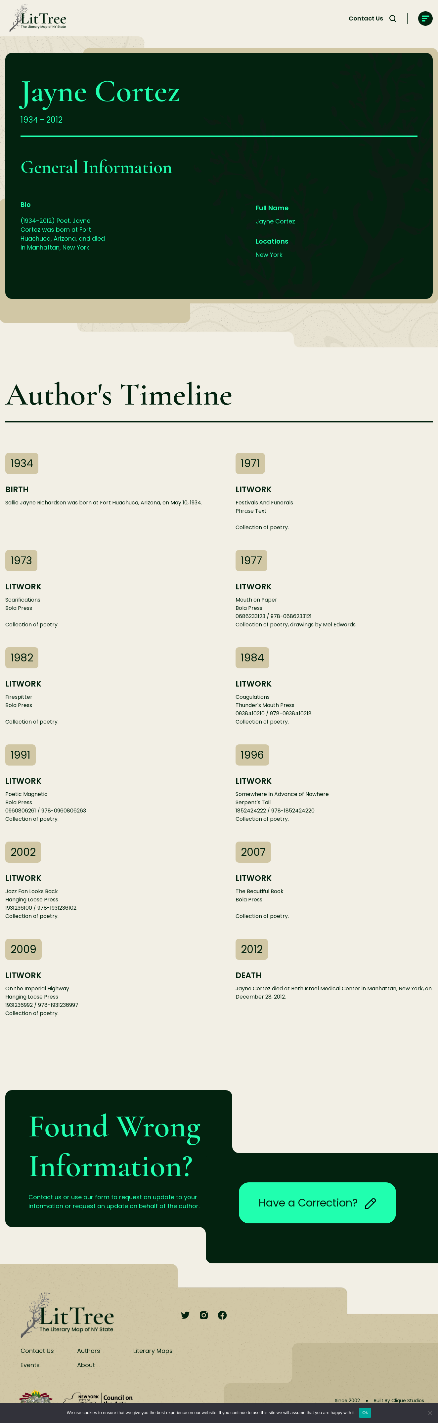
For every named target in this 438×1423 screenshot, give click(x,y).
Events (30, 1365)
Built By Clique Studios (399, 1400)
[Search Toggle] (392, 18)
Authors (88, 1351)
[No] (429, 1412)
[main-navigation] (425, 18)
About (86, 1365)
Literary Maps (153, 1351)
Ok (365, 1412)
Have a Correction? (317, 1203)
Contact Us (366, 18)
